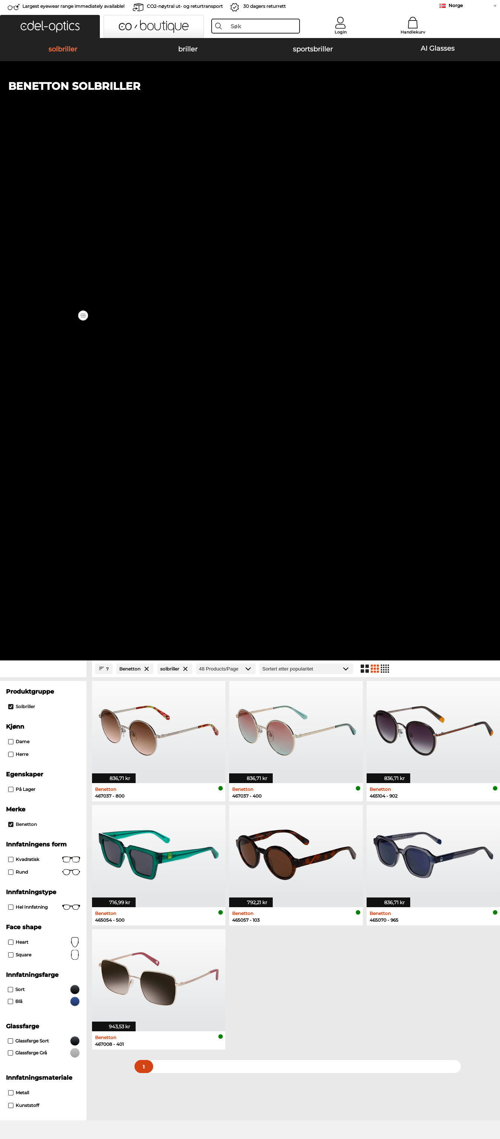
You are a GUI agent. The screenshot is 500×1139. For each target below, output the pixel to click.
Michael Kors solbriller (282, 656)
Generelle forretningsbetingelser (46, 1094)
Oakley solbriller (30, 665)
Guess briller (267, 728)
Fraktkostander (187, 962)
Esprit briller (266, 746)
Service (178, 941)
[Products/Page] (226, 168)
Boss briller (265, 755)
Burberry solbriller (277, 673)
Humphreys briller (33, 755)
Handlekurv (413, 32)
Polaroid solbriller (276, 665)
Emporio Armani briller (38, 764)
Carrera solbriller (30, 682)
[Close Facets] (43, 168)
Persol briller (267, 737)
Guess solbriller (274, 682)
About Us (18, 941)
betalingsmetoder (190, 953)
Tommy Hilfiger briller (278, 764)
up (489, 1094)
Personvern (104, 1094)
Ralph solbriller (273, 691)
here (198, 852)
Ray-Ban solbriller (32, 656)
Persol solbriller (29, 673)
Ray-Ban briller (28, 728)
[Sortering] (306, 168)
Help (338, 941)
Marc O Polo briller (33, 746)
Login (340, 32)
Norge (456, 5)
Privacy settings (25, 953)
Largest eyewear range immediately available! (73, 6)
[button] (50, 26)
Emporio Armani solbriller (42, 691)
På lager (21, 288)
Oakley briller (26, 737)
